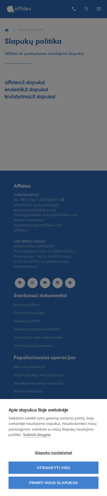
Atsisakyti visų (53, 468)
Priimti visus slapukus (53, 483)
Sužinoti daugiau (37, 435)
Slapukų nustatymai (53, 452)
